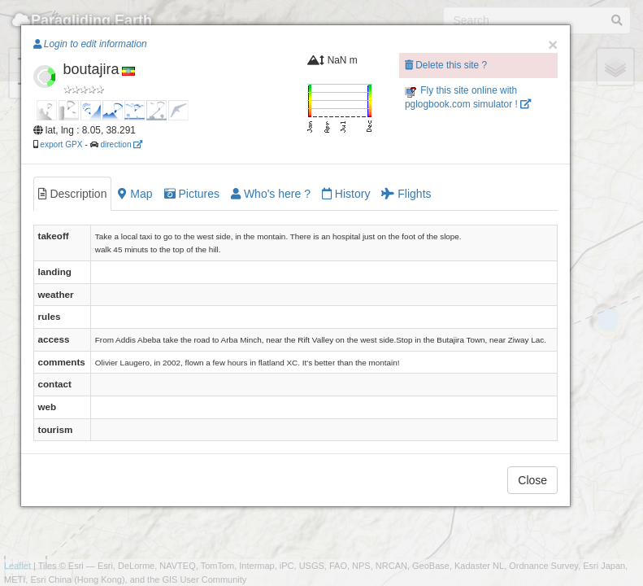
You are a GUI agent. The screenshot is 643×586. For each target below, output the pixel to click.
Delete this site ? (446, 65)
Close (532, 480)
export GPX (61, 144)
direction (121, 144)
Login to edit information (90, 44)
